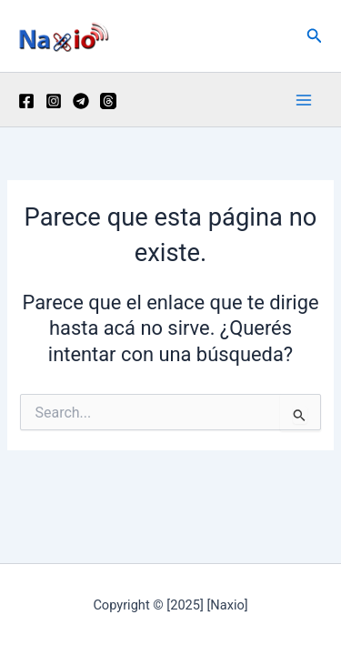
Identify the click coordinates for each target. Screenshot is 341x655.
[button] (314, 36)
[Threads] (108, 101)
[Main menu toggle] (304, 100)
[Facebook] (26, 101)
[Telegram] (81, 101)
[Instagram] (53, 101)
